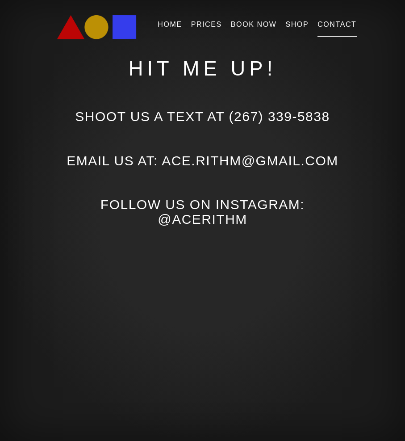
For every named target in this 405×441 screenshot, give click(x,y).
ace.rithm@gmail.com (250, 160)
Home (170, 24)
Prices (206, 24)
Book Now (254, 24)
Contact (336, 24)
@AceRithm (202, 219)
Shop (297, 24)
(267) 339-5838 (279, 116)
